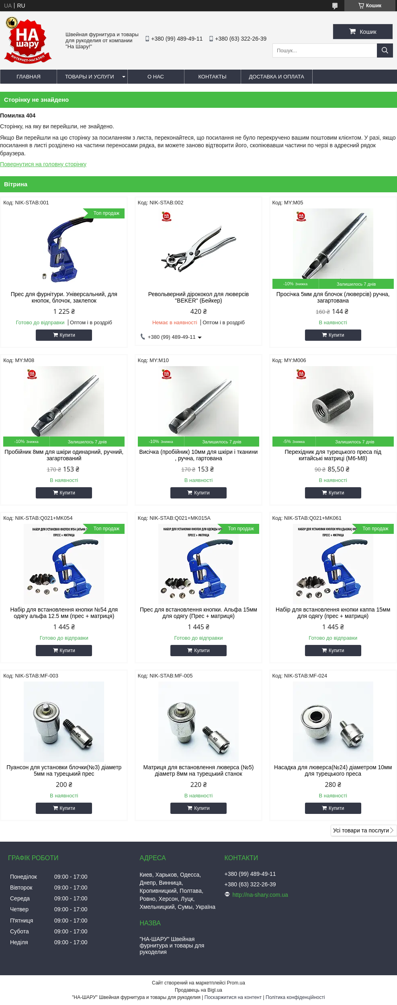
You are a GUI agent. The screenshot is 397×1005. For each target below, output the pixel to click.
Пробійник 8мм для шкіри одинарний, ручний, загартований (63, 455)
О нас (155, 77)
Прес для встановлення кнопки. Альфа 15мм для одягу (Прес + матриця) (198, 612)
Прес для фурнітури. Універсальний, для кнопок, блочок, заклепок (64, 297)
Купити (67, 335)
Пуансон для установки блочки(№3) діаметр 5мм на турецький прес (63, 770)
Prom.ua (236, 983)
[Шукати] (385, 50)
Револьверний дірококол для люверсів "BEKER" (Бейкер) (198, 297)
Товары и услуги (89, 77)
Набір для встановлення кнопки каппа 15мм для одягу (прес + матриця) (333, 612)
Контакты (212, 77)
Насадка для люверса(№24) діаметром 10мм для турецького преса (333, 770)
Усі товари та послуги (361, 830)
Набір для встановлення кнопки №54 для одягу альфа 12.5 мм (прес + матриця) (64, 612)
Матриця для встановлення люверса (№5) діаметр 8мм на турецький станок (198, 770)
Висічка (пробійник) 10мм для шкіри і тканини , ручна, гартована (198, 455)
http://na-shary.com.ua (260, 895)
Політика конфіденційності (295, 997)
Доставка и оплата (276, 77)
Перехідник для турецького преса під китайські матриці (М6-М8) (333, 455)
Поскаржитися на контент (233, 997)
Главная (28, 77)
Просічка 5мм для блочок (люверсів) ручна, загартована (333, 297)
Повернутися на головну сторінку (43, 164)
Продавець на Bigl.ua (198, 990)
